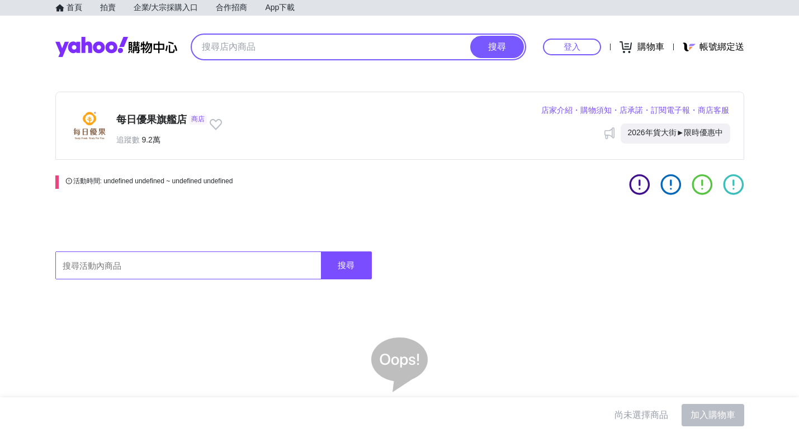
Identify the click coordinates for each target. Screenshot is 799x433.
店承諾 (631, 110)
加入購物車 (713, 415)
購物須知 (596, 110)
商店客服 (713, 110)
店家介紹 (557, 110)
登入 (572, 46)
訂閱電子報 (670, 110)
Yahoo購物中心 (116, 47)
